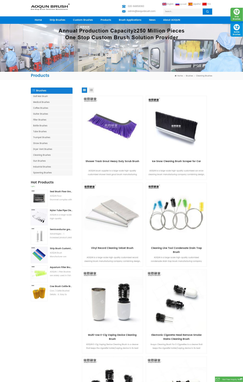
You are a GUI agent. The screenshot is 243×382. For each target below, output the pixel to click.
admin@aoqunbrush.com (141, 11)
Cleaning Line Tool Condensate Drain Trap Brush (102, 211)
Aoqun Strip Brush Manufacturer (117, 378)
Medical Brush (205, 378)
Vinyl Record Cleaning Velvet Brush (191, 144)
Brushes (189, 75)
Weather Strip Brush (40, 332)
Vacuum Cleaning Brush (42, 362)
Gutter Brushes (40, 114)
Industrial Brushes (42, 167)
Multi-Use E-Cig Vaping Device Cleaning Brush (147, 211)
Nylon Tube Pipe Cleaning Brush (61, 210)
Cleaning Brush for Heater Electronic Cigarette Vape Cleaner (146, 278)
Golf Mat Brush (40, 96)
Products (69, 332)
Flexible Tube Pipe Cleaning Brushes (191, 278)
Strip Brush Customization (61, 248)
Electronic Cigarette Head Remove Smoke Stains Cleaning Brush (191, 211)
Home (68, 327)
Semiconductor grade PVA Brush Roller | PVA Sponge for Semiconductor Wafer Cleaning (61, 229)
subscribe (204, 338)
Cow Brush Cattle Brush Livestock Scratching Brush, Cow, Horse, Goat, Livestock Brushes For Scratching (61, 286)
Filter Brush (36, 372)
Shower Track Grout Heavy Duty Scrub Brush (102, 144)
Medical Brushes (41, 102)
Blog (67, 352)
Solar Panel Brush (39, 367)
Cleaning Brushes (204, 75)
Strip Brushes (57, 20)
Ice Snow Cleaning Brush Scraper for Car (147, 144)
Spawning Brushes (42, 172)
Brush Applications (130, 20)
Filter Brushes (39, 120)
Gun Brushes (39, 161)
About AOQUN (171, 20)
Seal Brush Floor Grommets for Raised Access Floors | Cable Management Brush (61, 191)
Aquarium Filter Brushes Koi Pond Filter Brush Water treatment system (61, 267)
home (38, 20)
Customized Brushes (40, 357)
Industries (69, 342)
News (152, 20)
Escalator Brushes (39, 352)
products (106, 20)
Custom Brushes (83, 20)
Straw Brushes (40, 143)
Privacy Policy (71, 362)
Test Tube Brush (38, 327)
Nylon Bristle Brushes (40, 337)
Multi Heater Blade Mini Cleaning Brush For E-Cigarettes (102, 278)
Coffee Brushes (40, 108)
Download (70, 357)
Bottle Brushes (40, 125)
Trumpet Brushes (41, 137)
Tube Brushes (40, 131)
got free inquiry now (229, 379)
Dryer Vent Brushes (42, 149)
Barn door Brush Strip (40, 347)
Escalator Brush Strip (40, 342)
